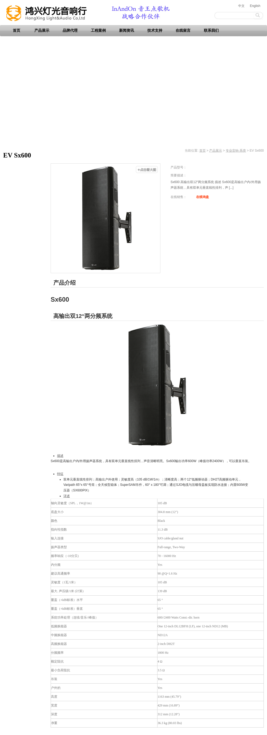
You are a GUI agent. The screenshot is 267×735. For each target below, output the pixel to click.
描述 (60, 456)
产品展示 (41, 31)
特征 (60, 474)
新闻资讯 (126, 31)
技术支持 (154, 31)
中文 (241, 6)
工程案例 (98, 31)
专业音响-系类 (236, 150)
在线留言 (183, 31)
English (255, 6)
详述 (66, 496)
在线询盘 (202, 197)
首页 (16, 31)
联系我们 (211, 31)
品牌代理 (70, 31)
